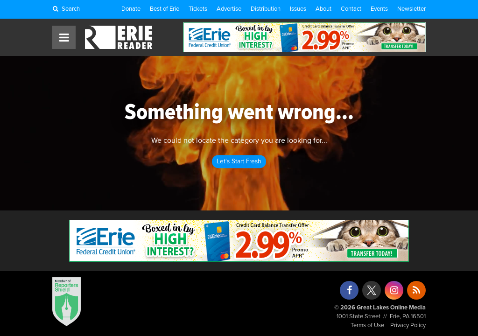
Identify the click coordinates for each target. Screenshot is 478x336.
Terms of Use (367, 325)
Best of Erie (164, 9)
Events (379, 9)
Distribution (266, 9)
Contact (351, 9)
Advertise (229, 9)
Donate (131, 9)
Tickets (198, 9)
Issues (298, 9)
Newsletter (411, 9)
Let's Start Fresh (239, 161)
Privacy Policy (408, 325)
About (323, 9)
